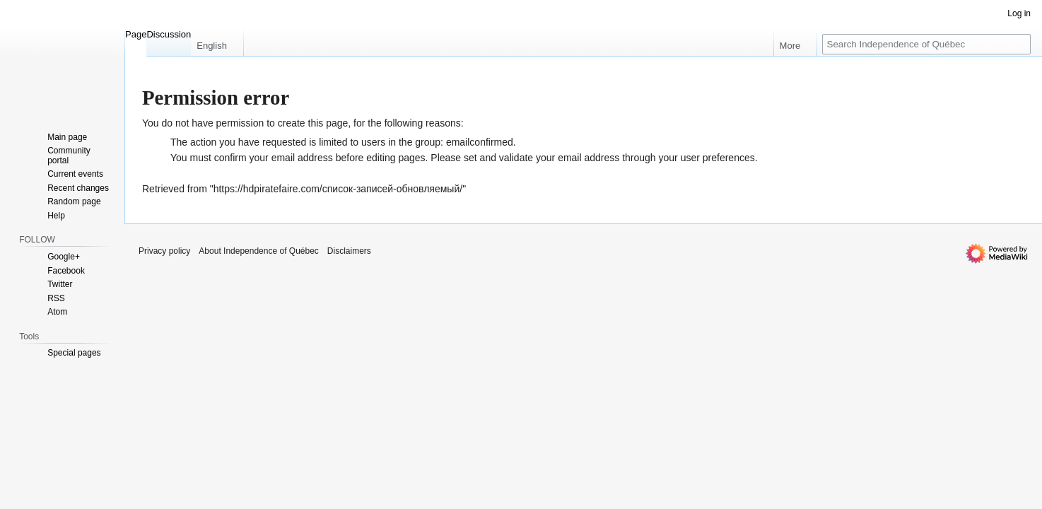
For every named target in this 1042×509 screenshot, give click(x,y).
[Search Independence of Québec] (926, 44)
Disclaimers (349, 251)
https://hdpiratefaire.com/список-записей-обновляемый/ (337, 188)
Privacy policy (164, 251)
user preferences (718, 157)
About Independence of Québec (258, 251)
